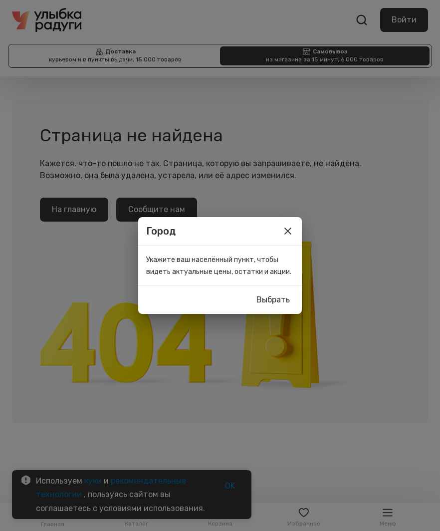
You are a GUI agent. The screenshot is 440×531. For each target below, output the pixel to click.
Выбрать (273, 300)
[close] (288, 231)
